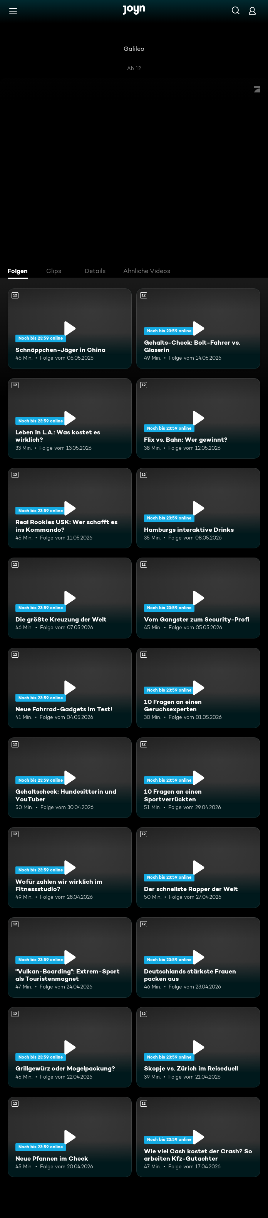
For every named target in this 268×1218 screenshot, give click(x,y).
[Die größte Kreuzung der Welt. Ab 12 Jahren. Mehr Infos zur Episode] (70, 598)
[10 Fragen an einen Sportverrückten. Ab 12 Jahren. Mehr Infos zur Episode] (198, 777)
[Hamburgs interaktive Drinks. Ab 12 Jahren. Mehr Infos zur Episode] (198, 508)
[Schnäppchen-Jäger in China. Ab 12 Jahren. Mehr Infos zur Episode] (70, 328)
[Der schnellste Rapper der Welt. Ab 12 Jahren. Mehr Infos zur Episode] (198, 867)
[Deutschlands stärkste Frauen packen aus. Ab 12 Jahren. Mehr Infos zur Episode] (198, 957)
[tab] (19, 272)
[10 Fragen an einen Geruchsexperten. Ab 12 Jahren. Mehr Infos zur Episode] (198, 688)
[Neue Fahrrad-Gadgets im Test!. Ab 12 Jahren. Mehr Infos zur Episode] (70, 688)
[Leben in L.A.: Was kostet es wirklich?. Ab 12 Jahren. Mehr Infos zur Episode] (70, 418)
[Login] (252, 10)
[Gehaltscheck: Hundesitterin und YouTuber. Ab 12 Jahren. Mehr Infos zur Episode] (70, 777)
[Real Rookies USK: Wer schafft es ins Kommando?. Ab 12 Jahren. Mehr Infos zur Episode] (70, 508)
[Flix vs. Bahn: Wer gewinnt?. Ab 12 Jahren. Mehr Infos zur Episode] (198, 418)
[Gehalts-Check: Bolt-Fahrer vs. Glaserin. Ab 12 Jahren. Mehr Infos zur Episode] (198, 328)
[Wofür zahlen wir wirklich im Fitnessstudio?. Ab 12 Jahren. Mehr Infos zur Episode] (70, 867)
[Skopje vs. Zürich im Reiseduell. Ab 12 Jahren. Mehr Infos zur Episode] (198, 1047)
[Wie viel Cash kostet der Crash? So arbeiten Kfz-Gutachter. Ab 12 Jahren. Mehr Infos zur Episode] (198, 1137)
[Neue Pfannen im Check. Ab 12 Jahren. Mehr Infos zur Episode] (70, 1137)
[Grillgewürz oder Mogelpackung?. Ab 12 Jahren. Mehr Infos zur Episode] (70, 1047)
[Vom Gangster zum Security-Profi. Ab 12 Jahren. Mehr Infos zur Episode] (198, 598)
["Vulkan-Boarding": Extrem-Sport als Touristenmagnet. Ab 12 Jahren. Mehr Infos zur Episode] (70, 957)
